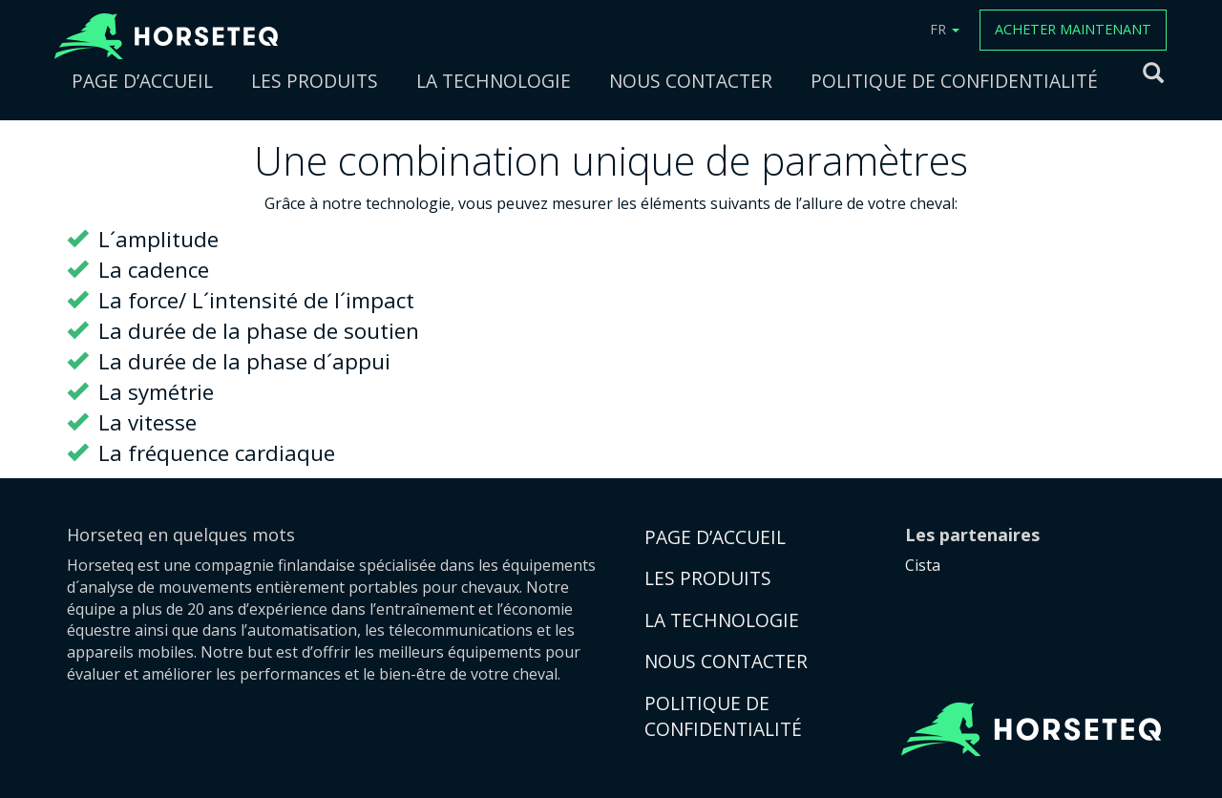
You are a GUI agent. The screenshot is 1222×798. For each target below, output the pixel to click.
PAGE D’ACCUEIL (142, 81)
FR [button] (944, 29)
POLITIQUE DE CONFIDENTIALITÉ (954, 81)
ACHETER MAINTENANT (1073, 29)
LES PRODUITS (314, 81)
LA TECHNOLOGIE (493, 81)
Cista (922, 565)
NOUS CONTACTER (690, 81)
